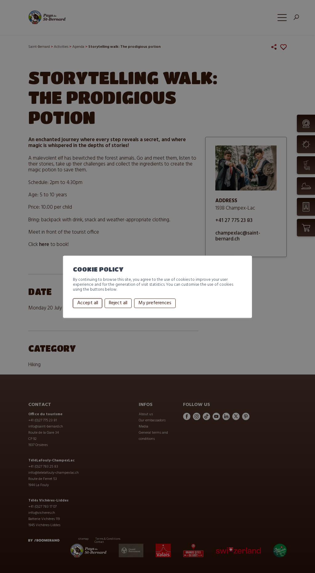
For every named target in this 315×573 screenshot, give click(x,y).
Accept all (87, 303)
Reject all (118, 303)
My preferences (154, 303)
